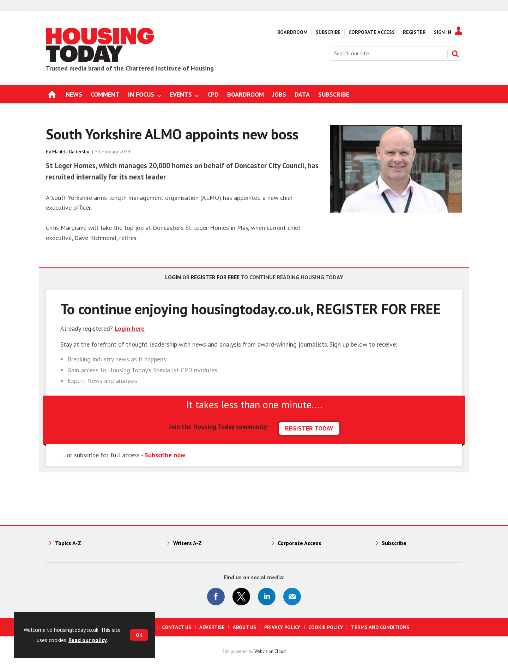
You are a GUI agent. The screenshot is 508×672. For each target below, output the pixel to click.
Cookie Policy (325, 627)
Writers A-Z (187, 542)
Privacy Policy (282, 627)
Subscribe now (165, 455)
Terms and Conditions (380, 627)
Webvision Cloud (270, 651)
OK (139, 635)
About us (244, 627)
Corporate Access (372, 32)
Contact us (176, 627)
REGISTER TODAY (309, 428)
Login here (130, 328)
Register (414, 32)
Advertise (212, 627)
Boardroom (292, 32)
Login (173, 277)
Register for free (215, 277)
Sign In (442, 32)
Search (455, 53)
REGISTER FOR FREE (378, 308)
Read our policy (87, 639)
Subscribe (328, 32)
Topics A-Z (68, 542)
